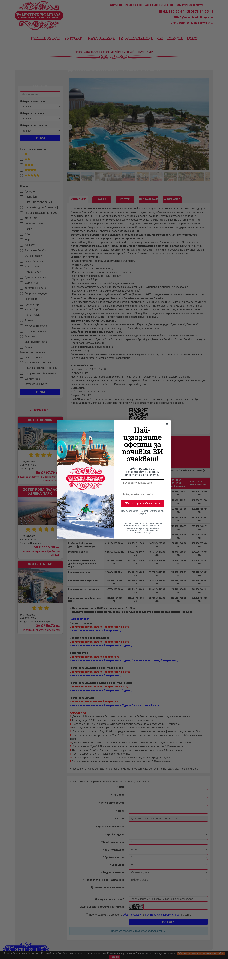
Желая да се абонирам (142, 503)
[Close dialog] (167, 423)
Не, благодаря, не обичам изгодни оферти (142, 512)
